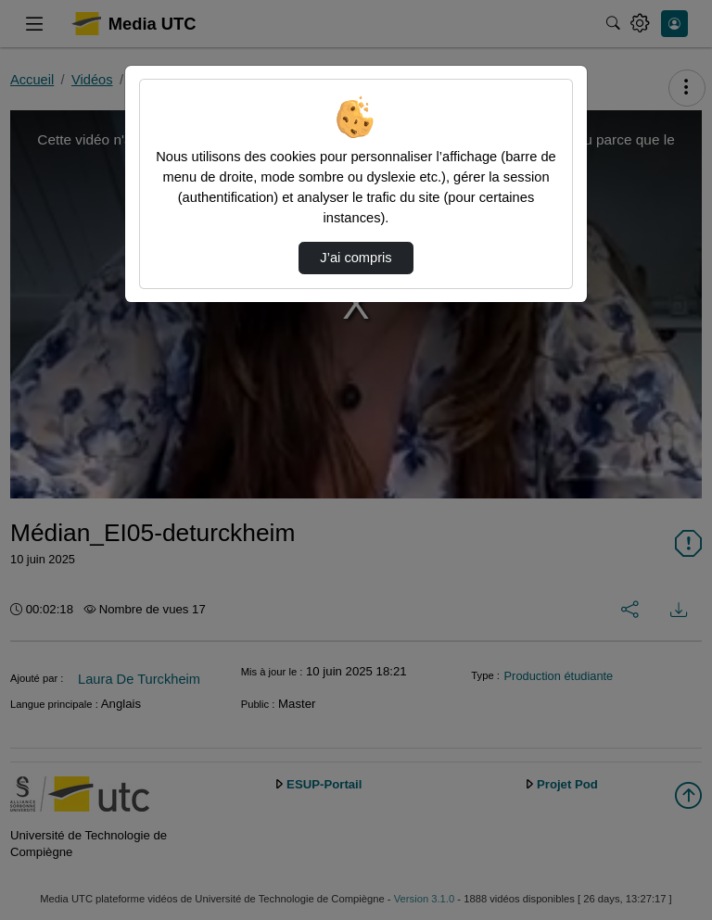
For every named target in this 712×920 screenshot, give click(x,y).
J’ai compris (355, 257)
